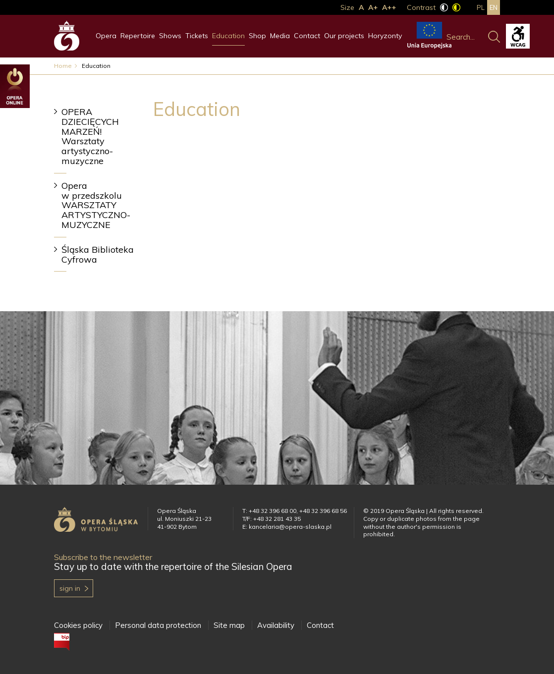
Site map (229, 625)
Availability (275, 625)
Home (63, 65)
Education (228, 35)
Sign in (69, 588)
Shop (257, 35)
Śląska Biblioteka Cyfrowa (97, 254)
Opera (106, 35)
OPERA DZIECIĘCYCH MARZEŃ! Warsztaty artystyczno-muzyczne (90, 136)
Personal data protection (158, 625)
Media (280, 35)
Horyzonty (385, 35)
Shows (170, 35)
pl (481, 7)
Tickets (196, 35)
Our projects (344, 35)
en (494, 7)
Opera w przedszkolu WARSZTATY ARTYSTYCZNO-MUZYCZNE (95, 205)
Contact (307, 35)
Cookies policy (78, 625)
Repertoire (137, 35)
